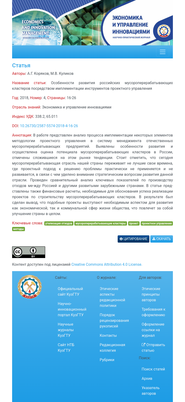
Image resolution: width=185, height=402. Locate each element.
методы (18, 229)
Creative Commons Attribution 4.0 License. (106, 264)
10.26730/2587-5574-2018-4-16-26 (49, 126)
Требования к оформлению (153, 312)
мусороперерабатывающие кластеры (100, 223)
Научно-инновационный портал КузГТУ (72, 309)
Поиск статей (153, 369)
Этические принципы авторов (151, 294)
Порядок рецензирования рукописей (114, 320)
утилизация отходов (58, 223)
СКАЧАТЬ (161, 239)
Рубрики (107, 360)
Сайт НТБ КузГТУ (66, 348)
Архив (147, 378)
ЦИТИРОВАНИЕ (133, 239)
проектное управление (157, 223)
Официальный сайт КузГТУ (70, 292)
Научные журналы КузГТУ (66, 330)
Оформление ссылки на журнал (153, 330)
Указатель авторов (151, 391)
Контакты (108, 335)
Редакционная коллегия (112, 348)
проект (133, 223)
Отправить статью (153, 348)
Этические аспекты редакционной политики (112, 297)
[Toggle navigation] (162, 52)
